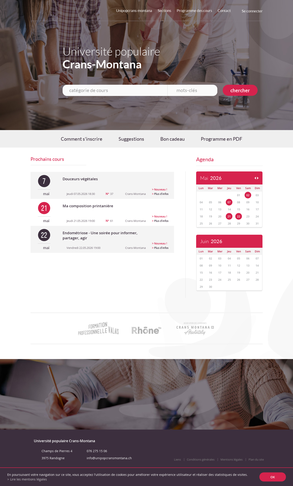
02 (247, 195)
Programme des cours (194, 10)
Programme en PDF (221, 139)
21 (229, 216)
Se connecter (252, 11)
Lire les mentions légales (28, 479)
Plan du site (256, 459)
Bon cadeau (172, 139)
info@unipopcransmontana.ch (109, 458)
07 (229, 202)
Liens (177, 459)
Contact (224, 10)
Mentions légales (231, 459)
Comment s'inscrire (81, 139)
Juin (211, 241)
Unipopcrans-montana (134, 10)
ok (272, 477)
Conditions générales (200, 459)
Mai (211, 178)
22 (238, 216)
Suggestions (131, 139)
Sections (164, 10)
